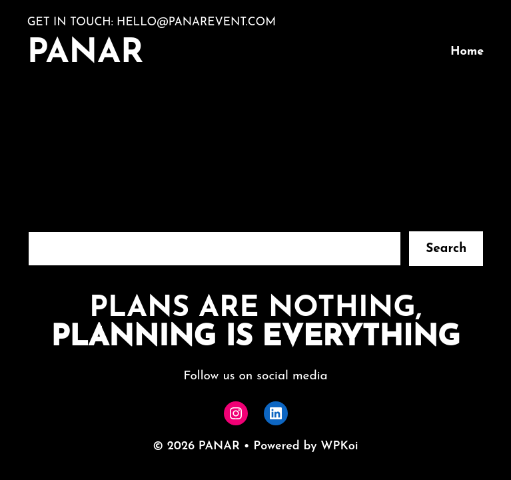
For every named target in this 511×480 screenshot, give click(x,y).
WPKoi (339, 446)
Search (446, 249)
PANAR (85, 54)
